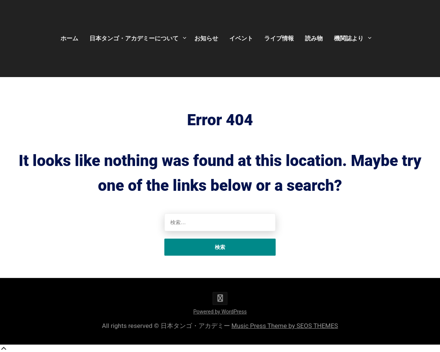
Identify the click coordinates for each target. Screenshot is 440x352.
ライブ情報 (279, 38)
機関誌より (349, 38)
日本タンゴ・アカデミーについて (133, 38)
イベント (241, 38)
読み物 (314, 38)
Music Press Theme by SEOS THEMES (285, 325)
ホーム (69, 38)
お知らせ (206, 38)
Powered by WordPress (220, 312)
